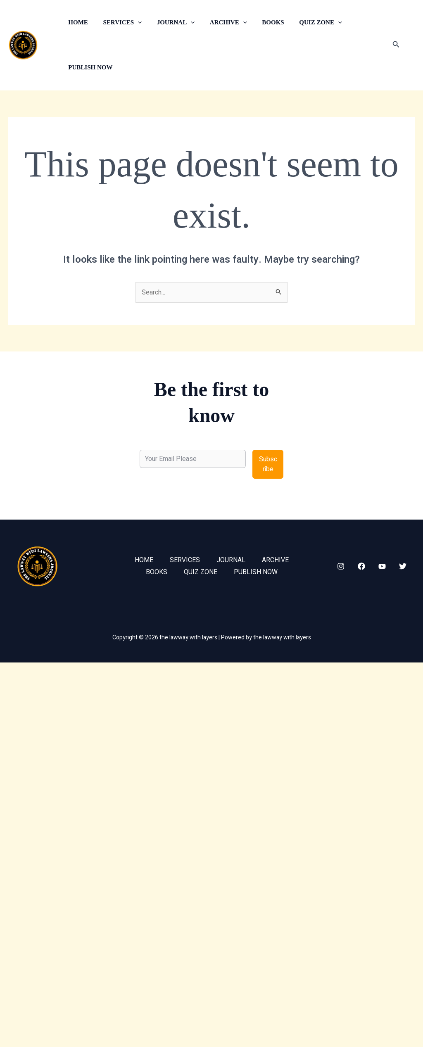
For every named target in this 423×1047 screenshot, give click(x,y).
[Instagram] (341, 566)
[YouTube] (382, 566)
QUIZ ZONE (305, 22)
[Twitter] (402, 566)
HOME (77, 22)
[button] (134, 22)
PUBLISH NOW (89, 67)
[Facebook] (361, 566)
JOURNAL (169, 22)
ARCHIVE (219, 22)
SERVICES (118, 22)
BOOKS (260, 22)
